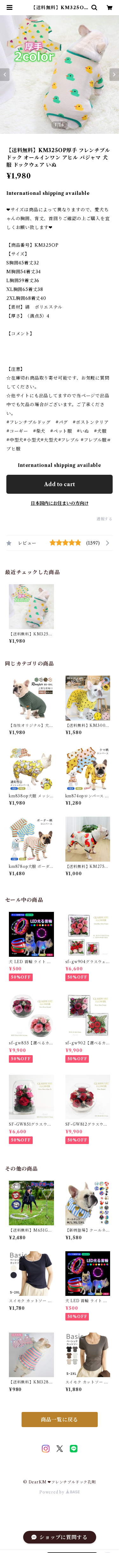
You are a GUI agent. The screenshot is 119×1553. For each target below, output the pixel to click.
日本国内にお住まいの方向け (60, 503)
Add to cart (59, 484)
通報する (104, 519)
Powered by (59, 1492)
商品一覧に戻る (59, 1419)
